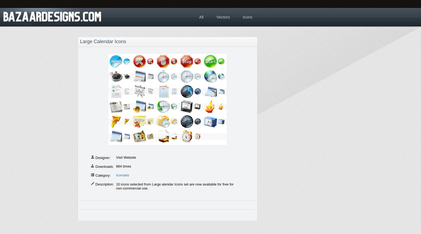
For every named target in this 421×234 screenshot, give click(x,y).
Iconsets (122, 175)
